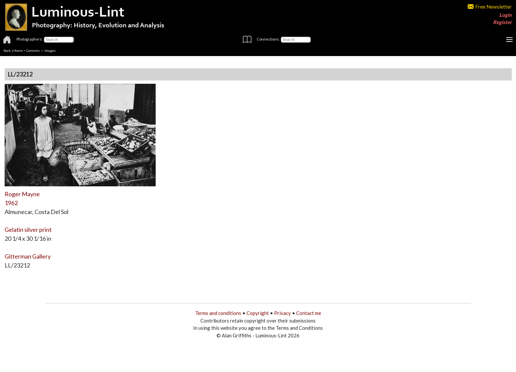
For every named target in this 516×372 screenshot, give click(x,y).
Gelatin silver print (28, 229)
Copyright (257, 313)
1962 (11, 202)
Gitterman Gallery (28, 256)
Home (18, 50)
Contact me (308, 313)
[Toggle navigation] (509, 40)
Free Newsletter (490, 6)
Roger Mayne (22, 194)
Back (7, 50)
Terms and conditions (218, 313)
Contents (33, 50)
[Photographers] (58, 39)
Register (502, 22)
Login (505, 15)
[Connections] (295, 39)
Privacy (282, 313)
